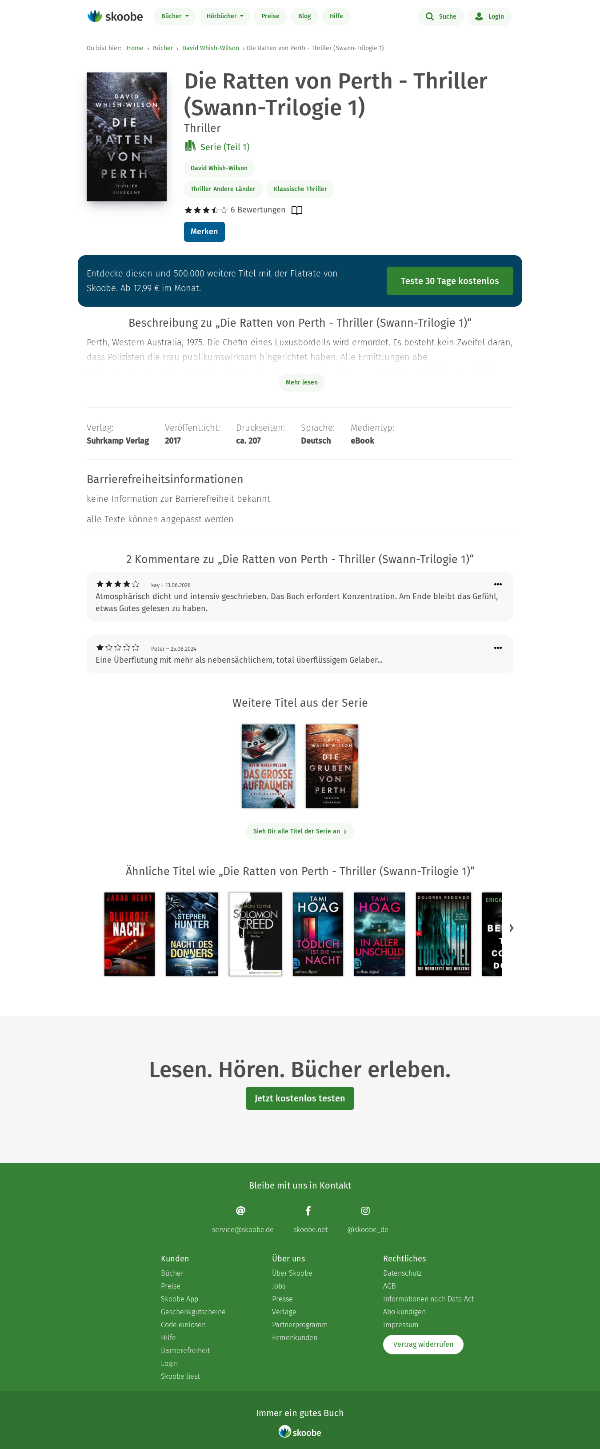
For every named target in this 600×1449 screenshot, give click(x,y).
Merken (204, 231)
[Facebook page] (310, 1220)
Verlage (284, 1312)
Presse (282, 1299)
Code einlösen (183, 1325)
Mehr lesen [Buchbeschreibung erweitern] (302, 382)
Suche (441, 16)
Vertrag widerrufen (423, 1344)
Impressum (401, 1325)
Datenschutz (402, 1273)
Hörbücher (223, 16)
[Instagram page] (367, 1220)
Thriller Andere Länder (223, 189)
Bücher (172, 16)
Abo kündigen (404, 1312)
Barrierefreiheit (185, 1350)
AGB (389, 1286)
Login (489, 16)
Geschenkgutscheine (193, 1312)
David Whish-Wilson (210, 48)
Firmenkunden (294, 1337)
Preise (270, 16)
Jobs (278, 1286)
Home (135, 48)
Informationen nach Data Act (428, 1299)
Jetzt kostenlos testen (300, 1098)
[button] (512, 928)
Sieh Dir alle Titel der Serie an (300, 831)
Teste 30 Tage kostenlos (450, 281)
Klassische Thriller (300, 189)
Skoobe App (179, 1299)
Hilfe (336, 16)
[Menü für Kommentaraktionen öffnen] (498, 585)
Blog (304, 16)
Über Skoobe (292, 1273)
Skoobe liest (180, 1376)
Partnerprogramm (300, 1325)
